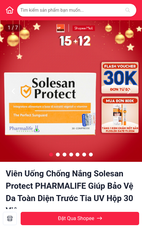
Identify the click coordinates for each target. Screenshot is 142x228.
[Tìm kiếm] (127, 10)
